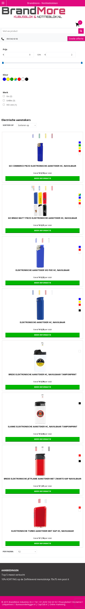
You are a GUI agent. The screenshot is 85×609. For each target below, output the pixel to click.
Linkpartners (7, 604)
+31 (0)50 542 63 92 (47, 602)
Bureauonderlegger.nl (25, 604)
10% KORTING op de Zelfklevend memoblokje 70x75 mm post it (35, 579)
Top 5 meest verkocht (13, 574)
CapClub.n (42, 604)
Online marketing (57, 604)
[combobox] (42, 31)
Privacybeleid (65, 602)
